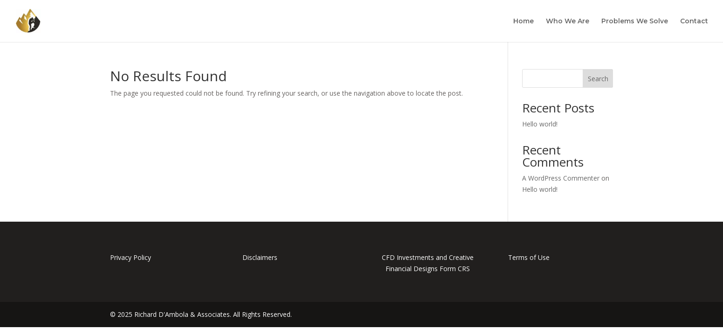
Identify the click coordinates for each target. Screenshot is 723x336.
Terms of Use (529, 257)
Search (598, 78)
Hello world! (540, 123)
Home (523, 21)
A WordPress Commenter (560, 178)
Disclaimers (259, 257)
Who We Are (567, 21)
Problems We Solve (634, 21)
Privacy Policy (130, 257)
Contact (694, 21)
